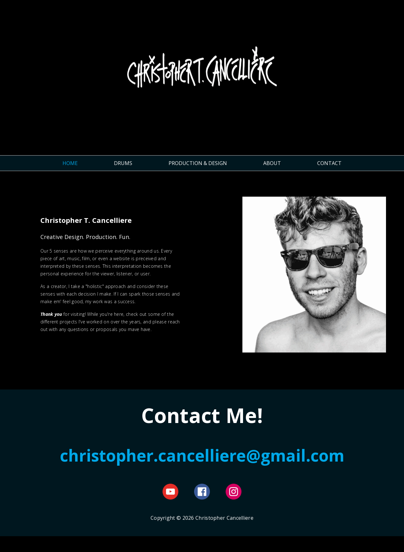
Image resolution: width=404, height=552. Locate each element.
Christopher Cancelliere (202, 75)
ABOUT (272, 163)
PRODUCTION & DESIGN (198, 163)
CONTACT (329, 163)
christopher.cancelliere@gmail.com (202, 455)
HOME (70, 163)
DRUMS (123, 163)
